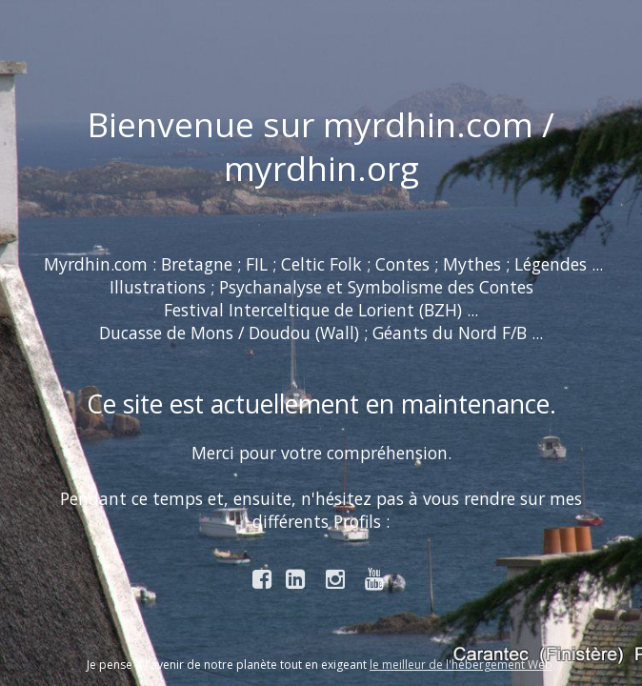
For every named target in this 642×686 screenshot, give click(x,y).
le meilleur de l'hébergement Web (461, 664)
